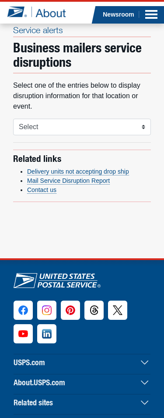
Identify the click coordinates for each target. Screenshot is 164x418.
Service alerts (38, 30)
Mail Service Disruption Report (68, 180)
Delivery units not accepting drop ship (78, 171)
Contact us (41, 189)
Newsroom (118, 14)
